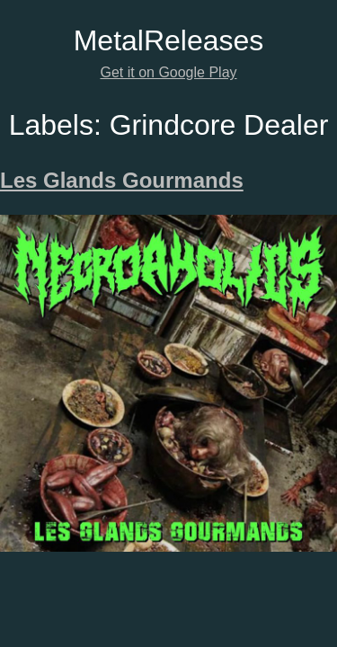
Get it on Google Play (168, 72)
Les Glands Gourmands (122, 180)
